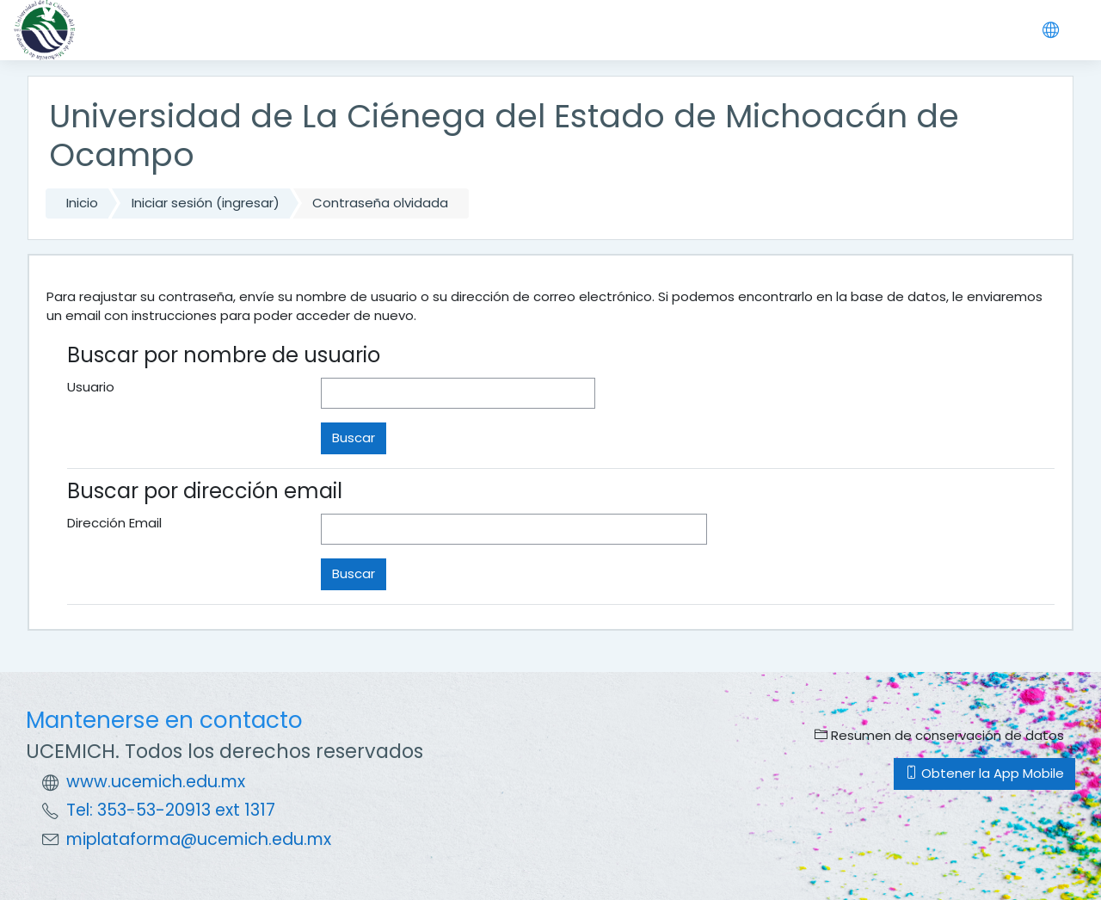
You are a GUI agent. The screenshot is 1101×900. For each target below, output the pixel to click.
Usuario (90, 387)
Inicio (82, 203)
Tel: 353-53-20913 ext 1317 (170, 810)
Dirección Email (114, 523)
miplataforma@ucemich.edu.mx (198, 839)
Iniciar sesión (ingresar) (206, 203)
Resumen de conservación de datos (939, 735)
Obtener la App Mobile (984, 773)
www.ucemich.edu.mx (155, 781)
